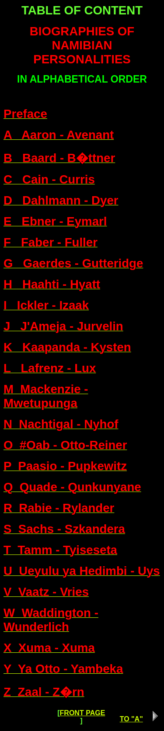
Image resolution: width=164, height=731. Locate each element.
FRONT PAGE (82, 713)
